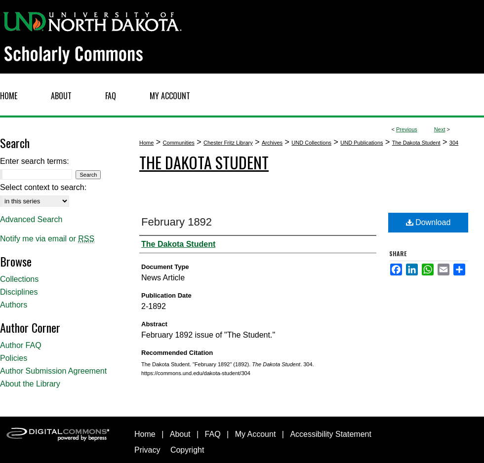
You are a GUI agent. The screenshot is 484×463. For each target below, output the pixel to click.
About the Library (30, 384)
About (180, 434)
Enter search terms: (34, 161)
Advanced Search (31, 219)
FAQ (213, 434)
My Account (255, 434)
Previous (406, 129)
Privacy (147, 450)
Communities (179, 143)
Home (146, 143)
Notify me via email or (47, 238)
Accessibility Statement (330, 434)
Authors (13, 305)
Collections (19, 279)
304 (453, 143)
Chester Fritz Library (228, 143)
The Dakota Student (416, 143)
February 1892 (176, 222)
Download (428, 222)
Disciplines (19, 292)
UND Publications (361, 143)
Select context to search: (43, 187)
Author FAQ (20, 345)
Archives (272, 143)
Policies (13, 358)
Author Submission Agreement (53, 371)
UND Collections (311, 143)
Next (439, 129)
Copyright (187, 450)
